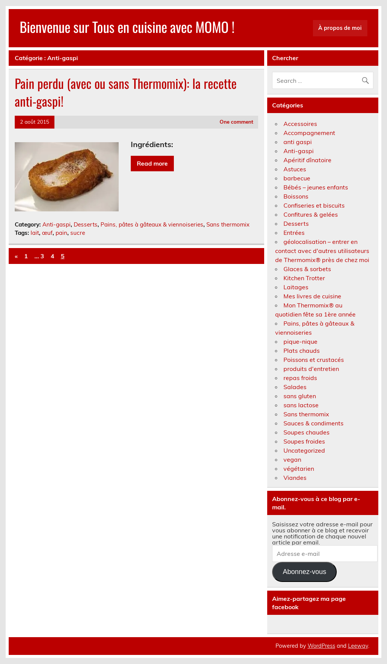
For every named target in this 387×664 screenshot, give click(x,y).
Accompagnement (309, 133)
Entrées (294, 232)
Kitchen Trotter (304, 278)
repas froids (300, 378)
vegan (292, 459)
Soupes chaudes (306, 432)
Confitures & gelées (310, 214)
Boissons (295, 196)
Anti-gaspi (56, 224)
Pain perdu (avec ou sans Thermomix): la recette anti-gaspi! (126, 92)
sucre (77, 232)
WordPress (321, 645)
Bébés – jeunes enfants (315, 187)
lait (35, 232)
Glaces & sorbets (307, 269)
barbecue (296, 178)
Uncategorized (304, 450)
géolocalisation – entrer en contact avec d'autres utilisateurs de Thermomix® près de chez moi (322, 251)
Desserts (86, 224)
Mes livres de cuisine (312, 296)
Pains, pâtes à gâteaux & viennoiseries (152, 224)
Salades (295, 387)
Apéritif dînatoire (307, 160)
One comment (236, 121)
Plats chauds (301, 350)
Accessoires (300, 123)
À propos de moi (340, 28)
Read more (152, 163)
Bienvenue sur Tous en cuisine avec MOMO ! (127, 26)
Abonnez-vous (304, 572)
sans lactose (301, 405)
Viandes (295, 477)
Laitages (295, 287)
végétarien (298, 468)
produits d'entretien (311, 368)
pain (61, 232)
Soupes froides (304, 441)
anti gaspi (297, 142)
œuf (47, 232)
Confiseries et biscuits (314, 205)
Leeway (358, 645)
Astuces (294, 169)
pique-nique (300, 341)
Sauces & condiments (313, 423)
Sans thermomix (227, 224)
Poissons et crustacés (313, 359)
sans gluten (299, 396)
